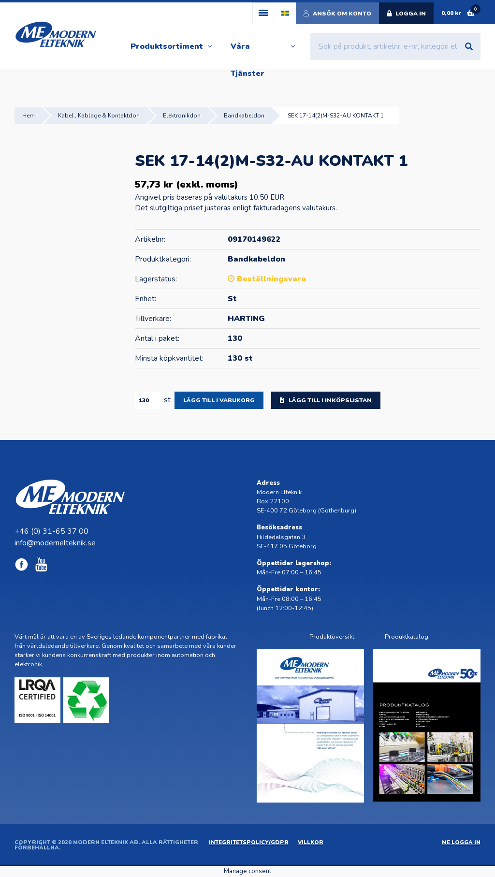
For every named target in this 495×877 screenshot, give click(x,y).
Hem (28, 115)
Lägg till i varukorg (219, 400)
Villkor (310, 842)
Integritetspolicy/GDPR (249, 842)
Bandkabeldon (244, 115)
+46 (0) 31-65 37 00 (51, 531)
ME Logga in (461, 842)
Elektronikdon (182, 115)
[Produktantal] (147, 400)
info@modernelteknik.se (55, 543)
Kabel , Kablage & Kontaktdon (99, 115)
